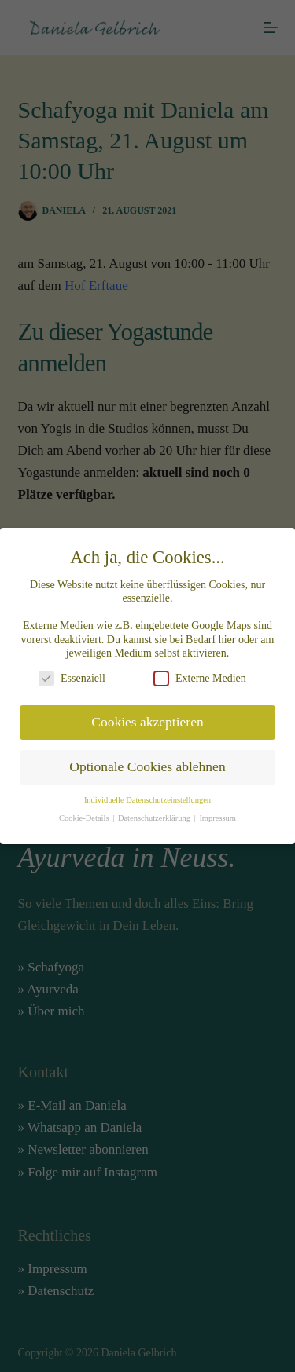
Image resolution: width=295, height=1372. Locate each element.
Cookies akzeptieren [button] (147, 717)
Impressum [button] (217, 812)
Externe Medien (199, 672)
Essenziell (72, 672)
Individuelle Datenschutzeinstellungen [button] (147, 794)
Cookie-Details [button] (85, 812)
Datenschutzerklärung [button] (155, 812)
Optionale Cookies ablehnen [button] (147, 762)
